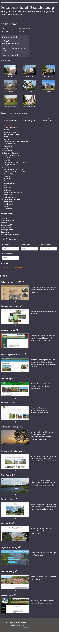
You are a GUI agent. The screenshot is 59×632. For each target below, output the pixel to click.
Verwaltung (5, 218)
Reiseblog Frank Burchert (12, 354)
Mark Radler (6, 475)
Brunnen (7, 139)
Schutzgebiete (6, 230)
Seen (5, 185)
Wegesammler (7, 595)
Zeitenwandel (8, 209)
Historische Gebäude (11, 153)
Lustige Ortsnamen (10, 165)
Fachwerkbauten (9, 144)
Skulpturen (7, 190)
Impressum (13, 623)
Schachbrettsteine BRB (11, 282)
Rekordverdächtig (10, 183)
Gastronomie (8, 151)
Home (5, 623)
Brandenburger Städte (11, 134)
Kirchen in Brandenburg (11, 451)
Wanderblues (7, 523)
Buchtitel (4, 232)
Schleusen (7, 188)
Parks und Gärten (10, 174)
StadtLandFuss (7, 499)
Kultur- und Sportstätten (12, 155)
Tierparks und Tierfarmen (12, 199)
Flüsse (6, 148)
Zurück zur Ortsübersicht (10, 55)
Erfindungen (5, 225)
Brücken (6, 137)
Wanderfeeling (7, 571)
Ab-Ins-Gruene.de (8, 402)
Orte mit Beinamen (7, 220)
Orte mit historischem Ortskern (14, 171)
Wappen (6, 206)
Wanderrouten (8, 202)
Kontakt (12, 625)
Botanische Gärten (10, 132)
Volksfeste (4, 223)
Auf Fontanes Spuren (11, 127)
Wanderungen (7, 378)
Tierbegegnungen (10, 197)
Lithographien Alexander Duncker (15, 162)
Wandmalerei (8, 204)
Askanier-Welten (8, 330)
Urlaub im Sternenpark (11, 426)
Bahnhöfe (7, 130)
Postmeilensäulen (10, 176)
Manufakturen (6, 227)
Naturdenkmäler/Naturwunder (14, 169)
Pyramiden (7, 178)
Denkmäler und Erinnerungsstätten (16, 141)
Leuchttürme (8, 160)
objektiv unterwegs (9, 547)
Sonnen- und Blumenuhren (13, 192)
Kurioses (7, 158)
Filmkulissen (8, 146)
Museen (6, 167)
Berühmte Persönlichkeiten (10, 234)
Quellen (6, 181)
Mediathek (25, 627)
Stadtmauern (8, 195)
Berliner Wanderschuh (11, 306)
